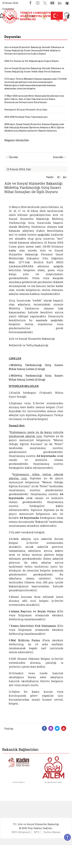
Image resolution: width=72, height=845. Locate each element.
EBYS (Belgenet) (21, 832)
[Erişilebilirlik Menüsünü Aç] (67, 837)
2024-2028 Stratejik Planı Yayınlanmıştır (26, 116)
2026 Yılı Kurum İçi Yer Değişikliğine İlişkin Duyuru (31, 61)
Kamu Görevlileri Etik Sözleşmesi (33, 626)
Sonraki (59, 157)
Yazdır (50, 177)
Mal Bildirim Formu (25, 640)
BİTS (36, 832)
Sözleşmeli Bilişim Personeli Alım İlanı (25, 109)
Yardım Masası (51, 832)
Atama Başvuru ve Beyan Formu (33, 611)
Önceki (12, 157)
